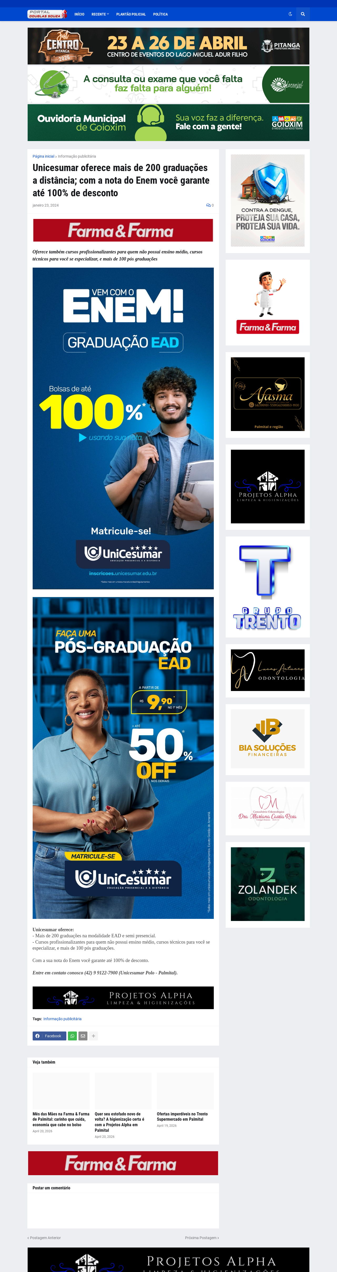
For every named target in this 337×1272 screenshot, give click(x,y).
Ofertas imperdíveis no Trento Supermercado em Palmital (182, 1116)
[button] (290, 14)
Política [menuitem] (160, 14)
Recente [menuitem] (99, 14)
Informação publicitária (77, 156)
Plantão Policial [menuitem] (131, 14)
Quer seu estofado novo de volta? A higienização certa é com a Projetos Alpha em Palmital (119, 1122)
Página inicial (43, 156)
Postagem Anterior (45, 1238)
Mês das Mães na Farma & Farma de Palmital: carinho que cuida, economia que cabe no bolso (61, 1119)
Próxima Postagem (200, 1238)
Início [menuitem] (79, 14)
